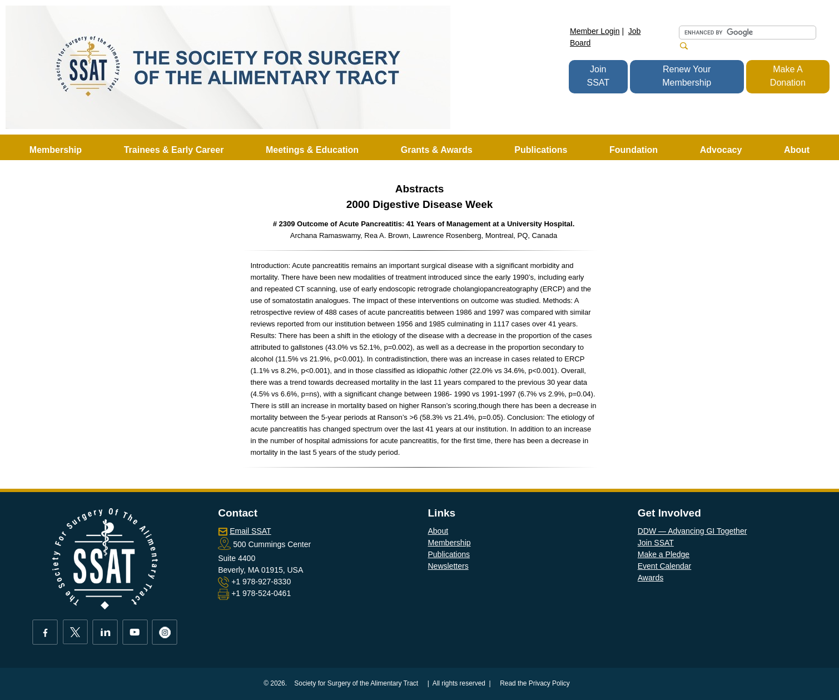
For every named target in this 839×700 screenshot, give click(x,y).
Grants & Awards (437, 150)
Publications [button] (540, 150)
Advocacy (721, 150)
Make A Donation (788, 75)
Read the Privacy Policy (535, 683)
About (438, 531)
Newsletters (448, 566)
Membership (449, 542)
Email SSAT (250, 531)
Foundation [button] (633, 150)
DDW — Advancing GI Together (692, 531)
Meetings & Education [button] (312, 150)
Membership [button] (55, 150)
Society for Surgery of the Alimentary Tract (356, 683)
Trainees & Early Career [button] (174, 150)
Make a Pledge (663, 554)
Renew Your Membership (686, 75)
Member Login (595, 31)
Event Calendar (665, 566)
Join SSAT (598, 75)
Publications (449, 554)
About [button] (797, 150)
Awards (650, 577)
